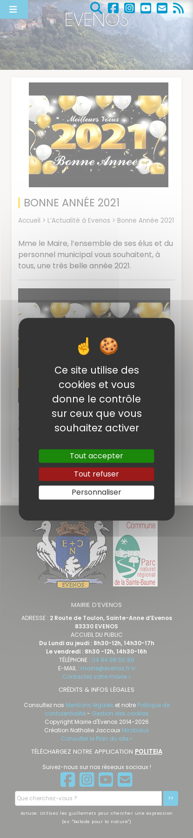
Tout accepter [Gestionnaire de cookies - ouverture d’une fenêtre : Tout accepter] (96, 455)
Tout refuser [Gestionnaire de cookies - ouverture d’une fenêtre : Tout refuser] (96, 474)
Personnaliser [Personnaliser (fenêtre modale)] (96, 492)
